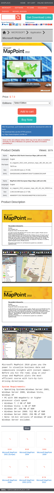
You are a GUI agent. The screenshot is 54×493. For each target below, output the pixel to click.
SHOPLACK (5, 3)
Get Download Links (39, 17)
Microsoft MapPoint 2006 (9, 480)
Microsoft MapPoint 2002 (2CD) (26, 480)
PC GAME (30, 8)
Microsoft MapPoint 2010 (43, 480)
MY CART (31, 3)
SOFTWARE (19, 8)
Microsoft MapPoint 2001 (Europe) (9, 452)
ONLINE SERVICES (45, 3)
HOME (23, 3)
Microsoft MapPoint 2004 (27, 452)
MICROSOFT (6, 8)
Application (35, 32)
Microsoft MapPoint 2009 (44, 452)
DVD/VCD (5, 11)
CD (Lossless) (42, 8)
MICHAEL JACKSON (20, 11)
